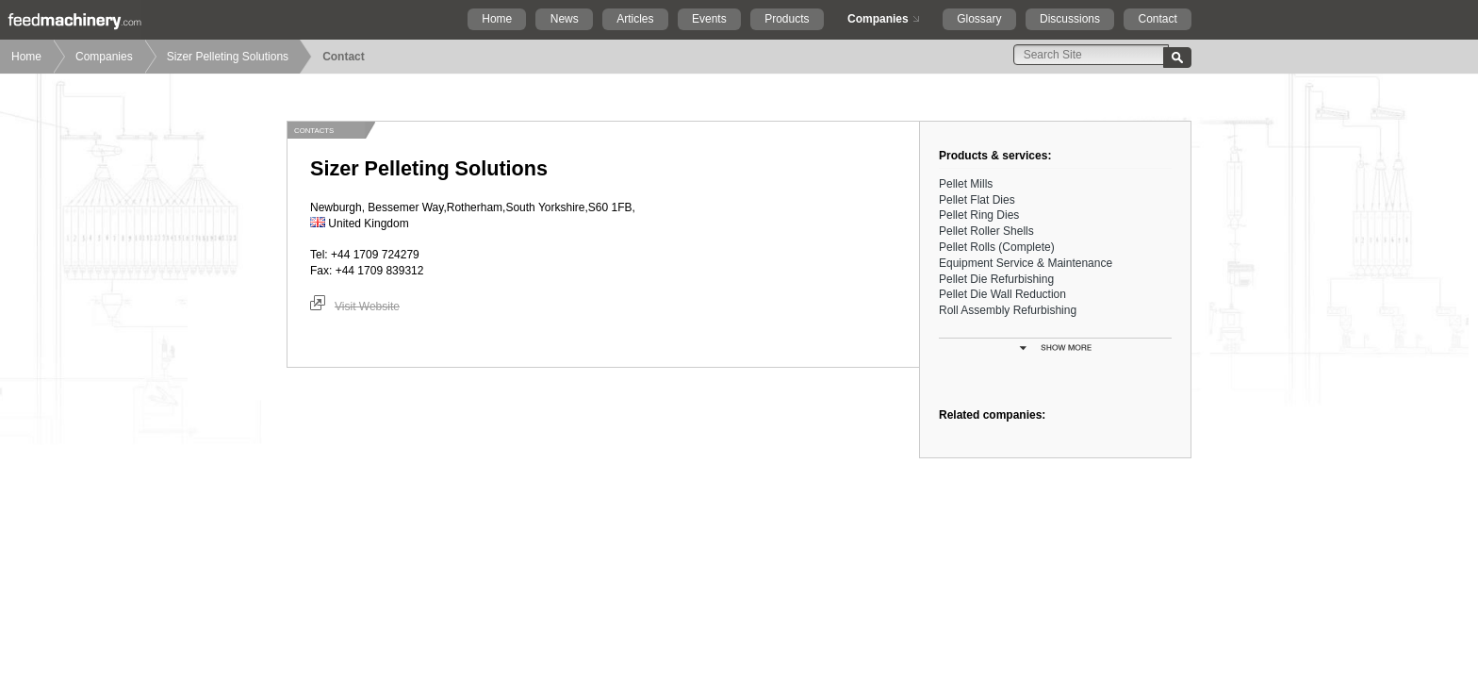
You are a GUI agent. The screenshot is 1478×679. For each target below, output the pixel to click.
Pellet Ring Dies (979, 215)
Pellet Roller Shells (986, 231)
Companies (878, 18)
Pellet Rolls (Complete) (997, 247)
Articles (634, 18)
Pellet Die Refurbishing (996, 279)
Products (786, 18)
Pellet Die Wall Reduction (1002, 294)
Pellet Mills (966, 183)
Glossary (979, 18)
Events (709, 18)
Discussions (1070, 18)
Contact (1157, 18)
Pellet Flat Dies (977, 200)
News (564, 18)
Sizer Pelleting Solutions (227, 56)
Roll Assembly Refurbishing (1007, 310)
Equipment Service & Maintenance (1025, 263)
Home (497, 18)
